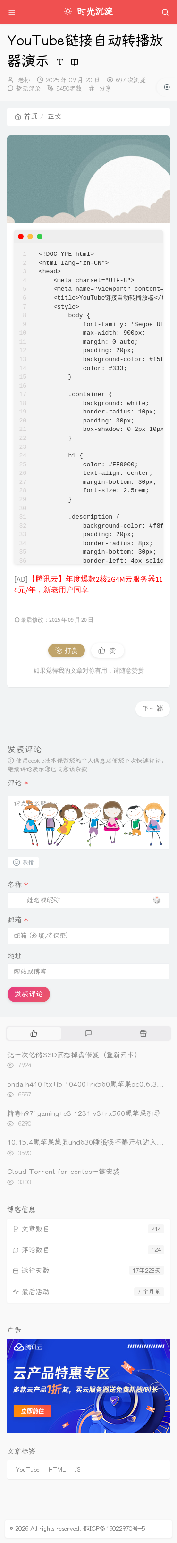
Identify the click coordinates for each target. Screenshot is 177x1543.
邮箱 (18, 920)
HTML (57, 1470)
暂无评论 (28, 88)
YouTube (28, 1470)
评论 (18, 783)
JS (77, 1470)
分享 (105, 88)
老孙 (24, 80)
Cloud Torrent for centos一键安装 (63, 1171)
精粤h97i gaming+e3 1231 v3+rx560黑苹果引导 (83, 1113)
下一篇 (152, 708)
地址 (15, 956)
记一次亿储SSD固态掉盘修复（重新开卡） (74, 1055)
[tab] (33, 1033)
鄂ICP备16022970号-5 (114, 1528)
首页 (26, 116)
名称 (18, 884)
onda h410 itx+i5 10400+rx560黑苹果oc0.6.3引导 (89, 1084)
